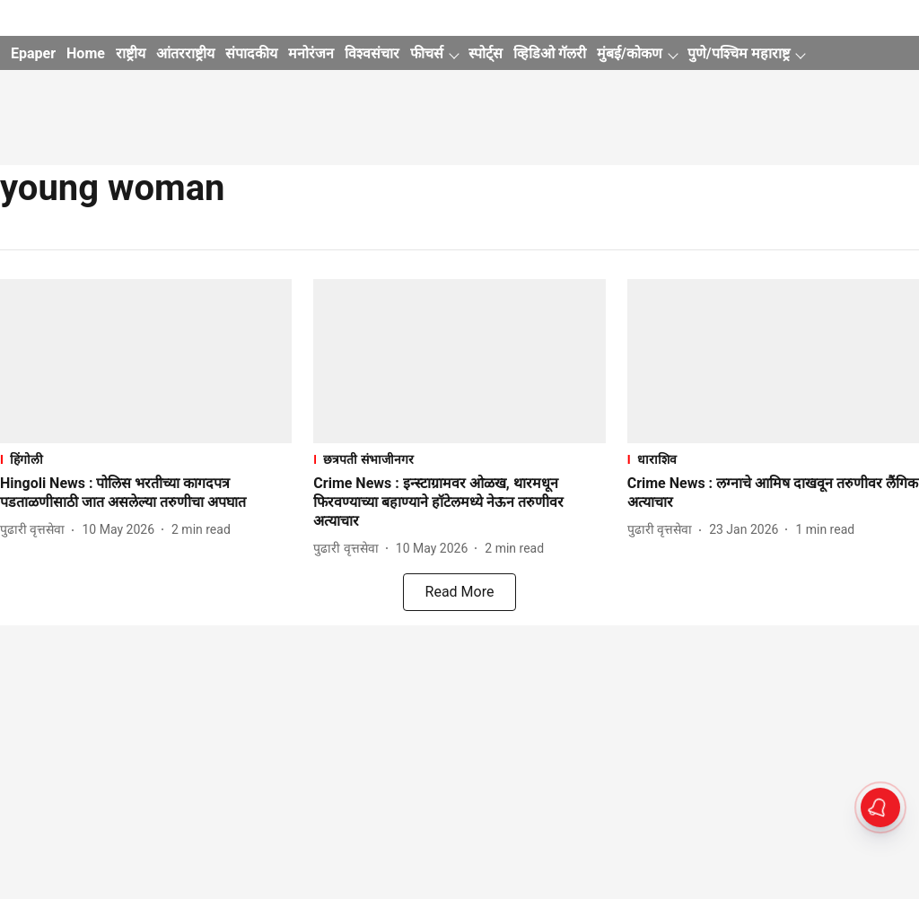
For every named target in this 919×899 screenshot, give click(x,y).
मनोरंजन (311, 53)
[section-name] (146, 458)
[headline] (146, 493)
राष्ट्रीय (130, 53)
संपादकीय (251, 53)
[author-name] (36, 529)
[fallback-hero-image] (146, 361)
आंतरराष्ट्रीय (185, 53)
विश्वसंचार (372, 53)
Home (85, 53)
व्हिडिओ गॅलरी (549, 53)
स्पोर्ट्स (485, 53)
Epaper (33, 53)
